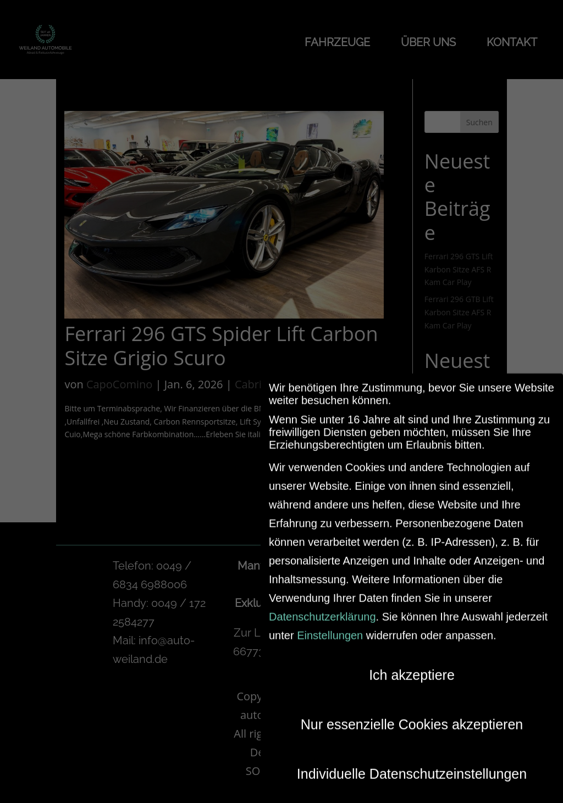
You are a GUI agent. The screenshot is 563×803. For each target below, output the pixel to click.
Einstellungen (330, 628)
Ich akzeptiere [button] (412, 668)
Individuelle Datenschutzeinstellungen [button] (412, 766)
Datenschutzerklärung (322, 610)
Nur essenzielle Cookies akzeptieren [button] (412, 717)
